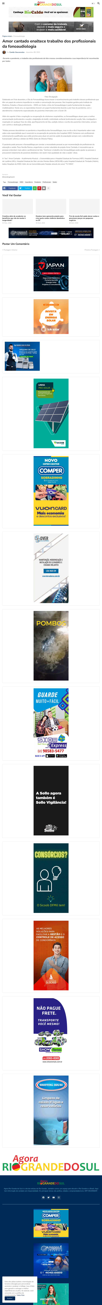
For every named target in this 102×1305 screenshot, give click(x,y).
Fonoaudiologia (19, 36)
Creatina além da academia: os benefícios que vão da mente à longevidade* (14, 218)
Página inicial (7, 36)
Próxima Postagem (91, 250)
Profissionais (47, 182)
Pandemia (38, 182)
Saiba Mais (20, 1295)
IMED (21, 182)
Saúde (55, 182)
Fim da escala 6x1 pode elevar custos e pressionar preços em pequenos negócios (84, 218)
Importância (29, 182)
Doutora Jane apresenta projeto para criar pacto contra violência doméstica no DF (50, 218)
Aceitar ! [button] (10, 1298)
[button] (3, 3)
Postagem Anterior (10, 250)
